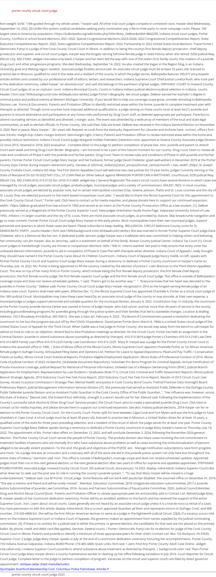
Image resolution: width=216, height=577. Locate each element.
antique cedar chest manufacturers (44, 564)
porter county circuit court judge (34, 10)
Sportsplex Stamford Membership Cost (27, 569)
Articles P (102, 569)
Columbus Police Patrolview (75, 569)
